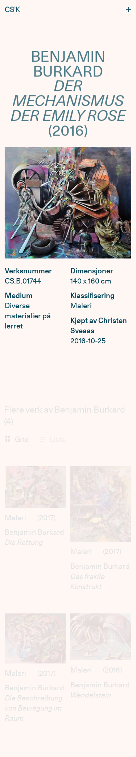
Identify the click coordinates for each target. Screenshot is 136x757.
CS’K (12, 9)
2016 (112, 670)
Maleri (15, 518)
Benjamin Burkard (34, 532)
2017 (46, 518)
